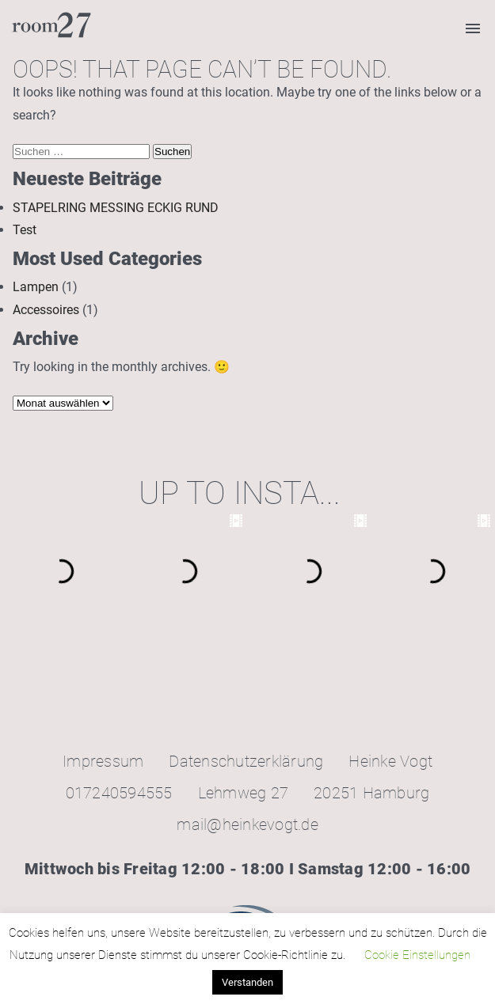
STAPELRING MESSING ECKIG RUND (116, 207)
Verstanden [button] (247, 982)
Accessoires (46, 309)
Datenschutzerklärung (246, 761)
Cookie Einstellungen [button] (417, 955)
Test (24, 229)
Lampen (36, 286)
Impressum (103, 761)
